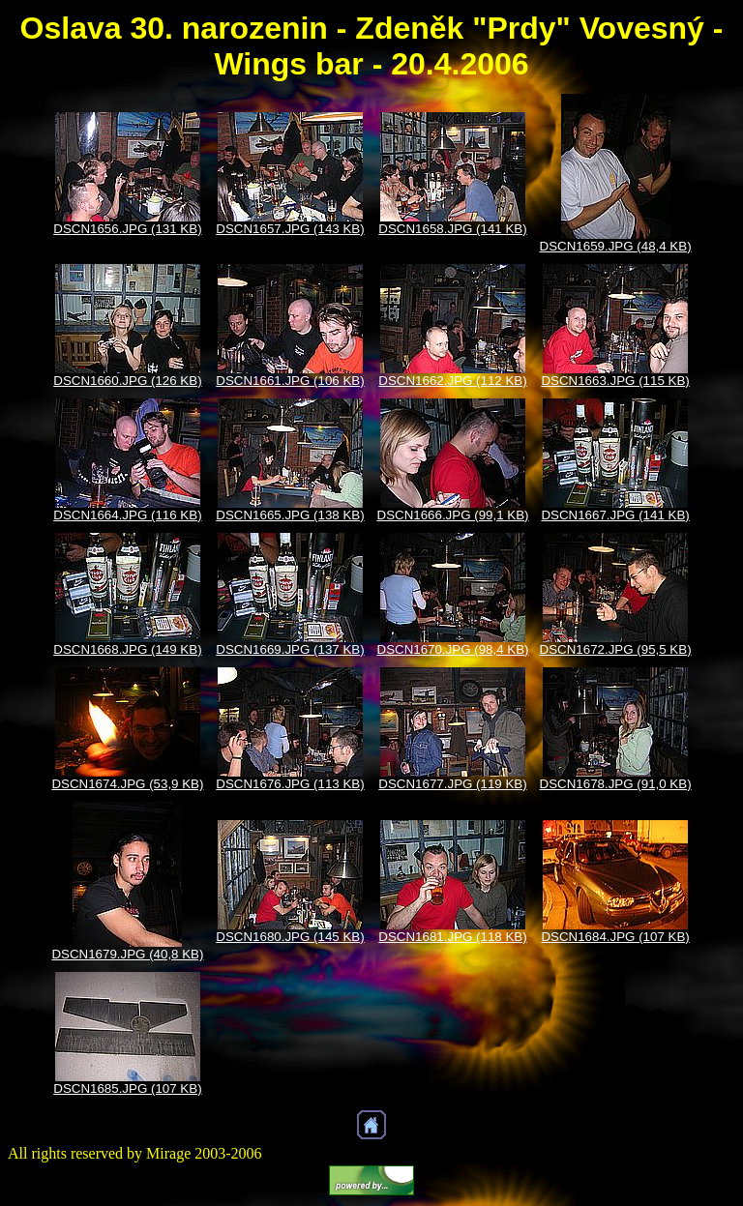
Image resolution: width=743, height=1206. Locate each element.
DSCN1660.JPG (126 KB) (127, 380)
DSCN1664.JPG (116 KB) (127, 515)
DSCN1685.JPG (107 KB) (127, 1088)
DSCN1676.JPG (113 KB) (290, 784)
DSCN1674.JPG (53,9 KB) (127, 784)
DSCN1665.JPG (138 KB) (290, 515)
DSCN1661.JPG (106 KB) (290, 380)
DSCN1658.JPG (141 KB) (452, 228)
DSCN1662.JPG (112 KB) (452, 380)
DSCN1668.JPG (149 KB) (127, 649)
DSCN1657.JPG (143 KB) (290, 228)
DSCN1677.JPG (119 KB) (452, 784)
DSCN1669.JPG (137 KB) (290, 649)
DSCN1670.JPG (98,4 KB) (453, 649)
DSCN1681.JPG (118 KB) (452, 936)
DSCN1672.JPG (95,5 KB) (616, 649)
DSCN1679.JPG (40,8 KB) (127, 954)
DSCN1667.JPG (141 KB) (615, 515)
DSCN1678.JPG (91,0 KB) (616, 784)
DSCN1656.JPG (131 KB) (127, 228)
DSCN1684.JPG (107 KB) (615, 936)
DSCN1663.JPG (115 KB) (615, 380)
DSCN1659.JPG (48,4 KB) (616, 246)
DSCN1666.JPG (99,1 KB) (453, 515)
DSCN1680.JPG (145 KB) (290, 936)
